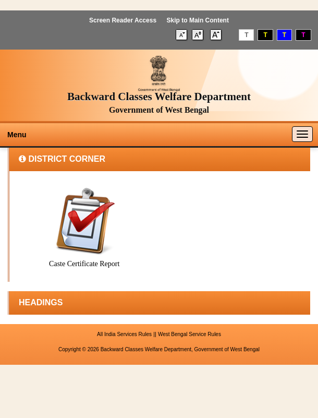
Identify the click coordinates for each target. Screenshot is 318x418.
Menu (17, 134)
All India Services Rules (124, 334)
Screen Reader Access (122, 20)
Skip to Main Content (198, 20)
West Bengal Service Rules (189, 334)
